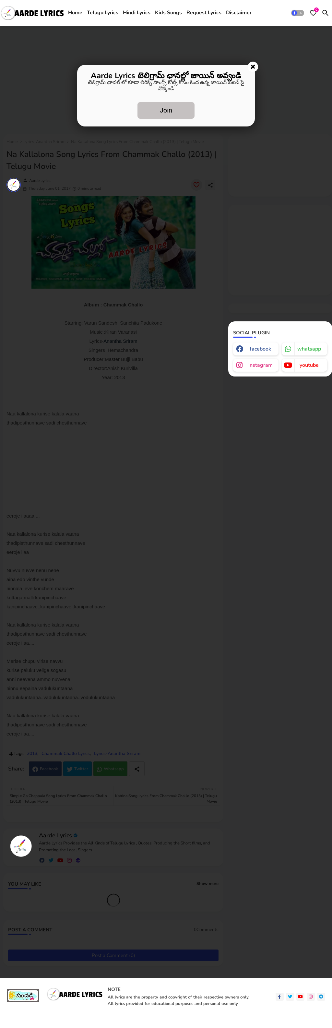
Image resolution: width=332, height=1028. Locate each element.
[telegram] (321, 997)
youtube (309, 365)
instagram (260, 365)
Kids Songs (168, 12)
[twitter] (290, 997)
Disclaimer (239, 12)
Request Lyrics (203, 12)
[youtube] (300, 997)
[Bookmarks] (313, 12)
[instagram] (311, 997)
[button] (297, 13)
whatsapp (309, 349)
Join (166, 110)
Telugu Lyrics (102, 12)
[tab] (75, 13)
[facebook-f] (280, 997)
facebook (260, 349)
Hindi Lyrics (136, 12)
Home (75, 12)
